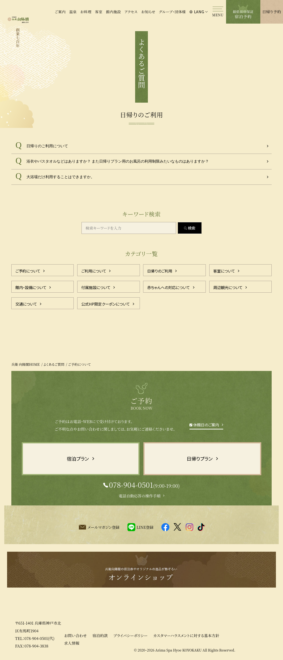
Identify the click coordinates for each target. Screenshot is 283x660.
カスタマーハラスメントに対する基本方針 (186, 635)
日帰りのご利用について (47, 146)
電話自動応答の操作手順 (139, 496)
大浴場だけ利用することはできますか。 (60, 177)
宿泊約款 (100, 635)
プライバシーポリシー (130, 635)
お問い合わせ (75, 635)
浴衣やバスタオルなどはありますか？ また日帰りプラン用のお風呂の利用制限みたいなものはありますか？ (117, 161)
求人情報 (71, 643)
